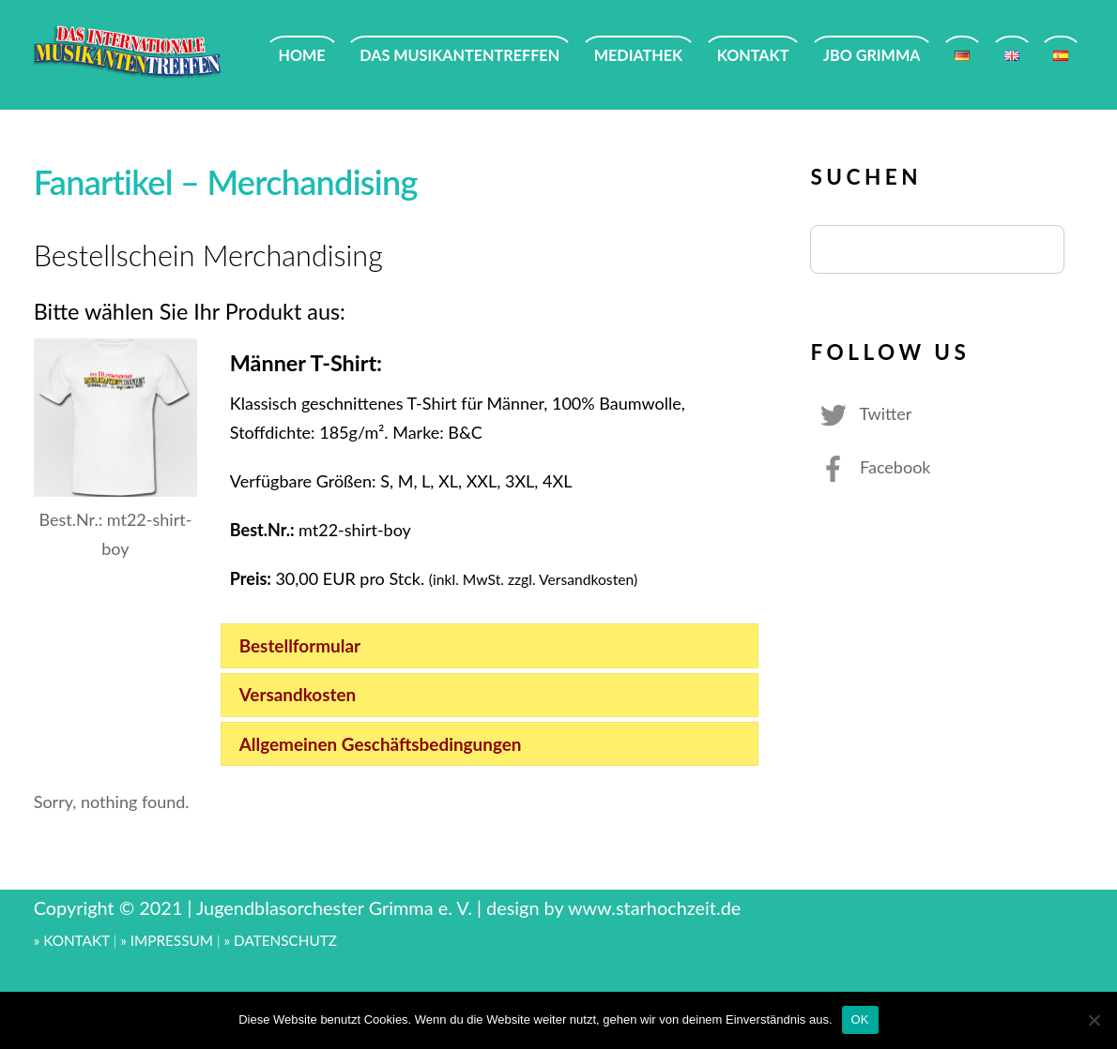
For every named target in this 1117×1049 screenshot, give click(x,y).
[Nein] (1093, 1020)
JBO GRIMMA (871, 55)
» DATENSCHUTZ (280, 940)
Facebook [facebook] (870, 467)
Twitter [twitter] (860, 413)
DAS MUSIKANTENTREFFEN (459, 55)
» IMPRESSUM (166, 940)
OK (860, 1019)
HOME (302, 55)
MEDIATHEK (638, 55)
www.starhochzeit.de (654, 907)
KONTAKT (753, 55)
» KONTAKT (72, 940)
